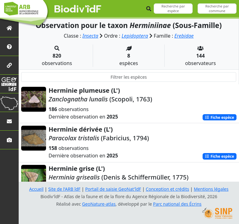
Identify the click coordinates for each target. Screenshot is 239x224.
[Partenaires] (9, 65)
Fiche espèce (219, 117)
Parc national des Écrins (177, 204)
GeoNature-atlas (99, 204)
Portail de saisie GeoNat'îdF (113, 189)
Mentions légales (211, 189)
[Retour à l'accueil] (9, 28)
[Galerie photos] (9, 140)
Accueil (36, 189)
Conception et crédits (167, 189)
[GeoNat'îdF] (9, 84)
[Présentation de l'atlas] (9, 46)
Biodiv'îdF (77, 9)
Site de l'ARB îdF (64, 189)
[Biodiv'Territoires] (9, 102)
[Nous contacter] (9, 121)
